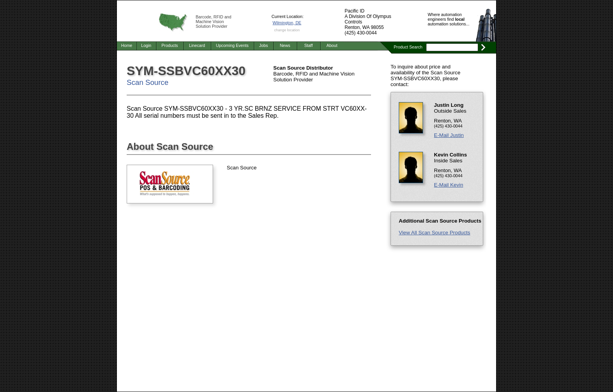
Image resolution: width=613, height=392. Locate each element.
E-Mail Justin (449, 135)
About (331, 45)
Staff (308, 45)
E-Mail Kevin (448, 185)
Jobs (263, 45)
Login (146, 45)
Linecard (197, 45)
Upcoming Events (232, 45)
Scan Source (147, 82)
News (285, 45)
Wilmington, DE (286, 22)
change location (286, 30)
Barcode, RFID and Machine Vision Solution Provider (213, 21)
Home (126, 45)
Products (169, 45)
